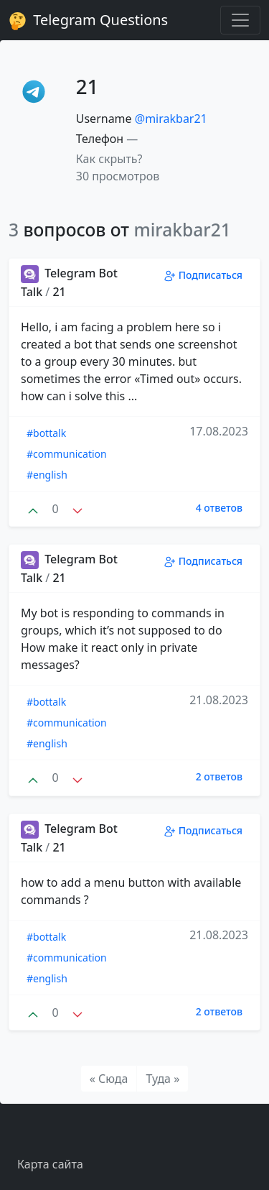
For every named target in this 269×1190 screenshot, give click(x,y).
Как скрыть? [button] (109, 159)
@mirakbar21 (171, 118)
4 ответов (219, 508)
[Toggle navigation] (240, 20)
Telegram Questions (88, 20)
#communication (67, 454)
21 (58, 292)
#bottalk (46, 433)
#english (47, 474)
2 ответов (219, 776)
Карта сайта (50, 1164)
